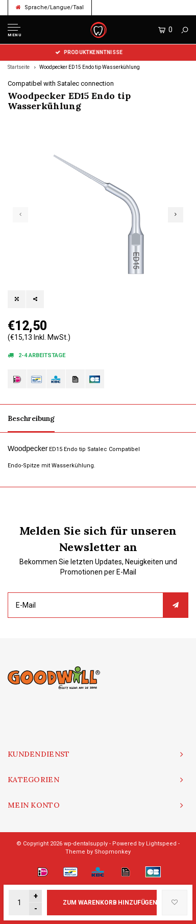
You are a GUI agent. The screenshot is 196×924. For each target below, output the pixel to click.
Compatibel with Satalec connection (61, 83)
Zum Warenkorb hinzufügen (110, 902)
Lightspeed (161, 843)
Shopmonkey (112, 851)
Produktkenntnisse (98, 52)
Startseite (19, 67)
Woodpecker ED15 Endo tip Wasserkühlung (89, 67)
